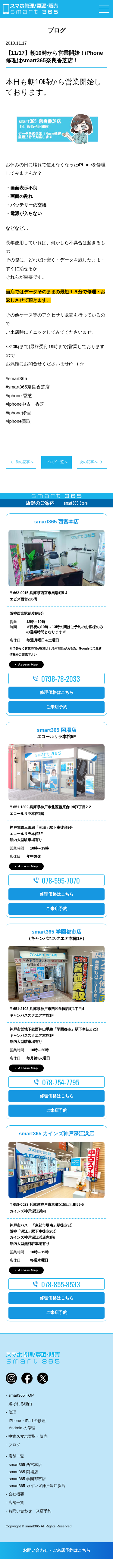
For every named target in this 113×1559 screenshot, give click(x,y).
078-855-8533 (60, 1284)
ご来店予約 (56, 707)
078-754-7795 (60, 1082)
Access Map (28, 664)
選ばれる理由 (20, 1404)
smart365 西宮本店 (25, 1464)
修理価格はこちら (57, 692)
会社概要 (16, 1494)
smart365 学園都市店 (27, 1478)
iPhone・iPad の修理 (27, 1420)
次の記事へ (89, 462)
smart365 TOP (21, 1395)
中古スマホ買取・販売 (28, 1436)
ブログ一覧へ (56, 462)
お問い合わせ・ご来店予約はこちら (56, 1550)
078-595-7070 (61, 880)
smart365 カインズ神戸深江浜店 (37, 1485)
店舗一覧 (16, 1456)
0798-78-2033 (60, 678)
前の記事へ (24, 462)
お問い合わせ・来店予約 (30, 1511)
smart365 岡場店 (23, 1472)
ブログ (14, 1444)
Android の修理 (22, 1428)
